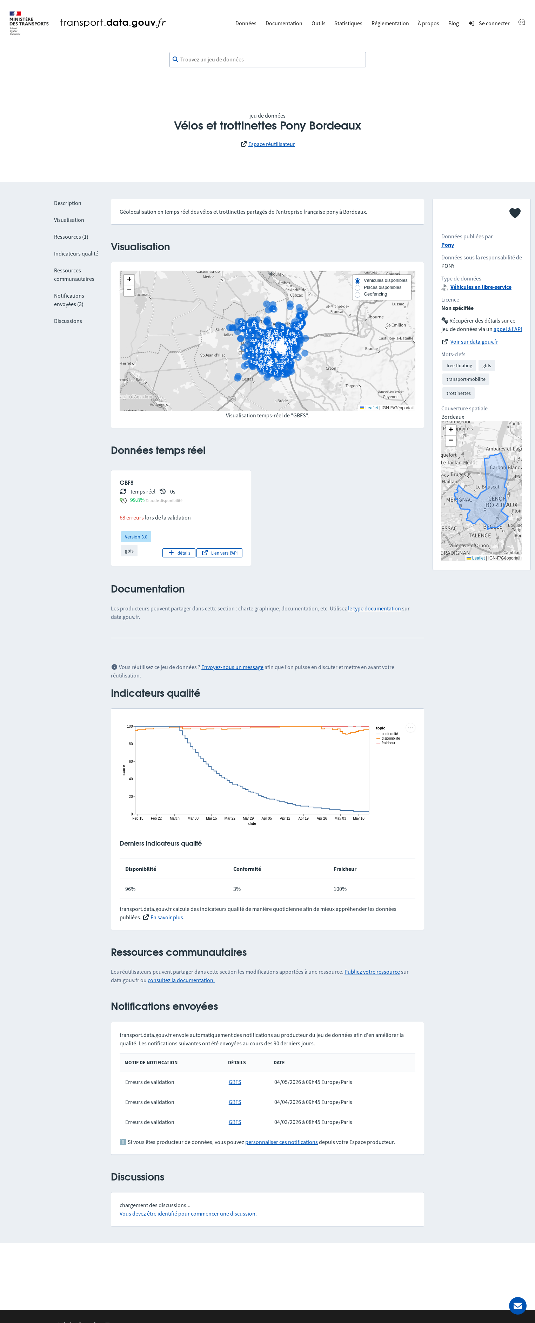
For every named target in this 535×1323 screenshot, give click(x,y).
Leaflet (369, 407)
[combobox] (267, 59)
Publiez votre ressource (372, 971)
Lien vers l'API (219, 553)
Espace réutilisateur (271, 143)
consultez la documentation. (181, 980)
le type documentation (374, 608)
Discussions (68, 320)
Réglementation (390, 23)
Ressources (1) (71, 236)
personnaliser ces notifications (281, 1141)
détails (179, 553)
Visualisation (69, 219)
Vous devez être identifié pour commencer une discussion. (188, 1213)
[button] (129, 280)
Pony (447, 244)
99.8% (137, 499)
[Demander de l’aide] (518, 1306)
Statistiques (348, 23)
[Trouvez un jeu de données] (267, 59)
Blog (453, 23)
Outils (319, 23)
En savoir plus (167, 917)
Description (67, 202)
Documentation (284, 23)
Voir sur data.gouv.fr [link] (474, 341)
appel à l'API (508, 328)
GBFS (235, 1081)
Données (245, 23)
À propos (428, 23)
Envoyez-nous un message (232, 666)
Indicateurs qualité (76, 253)
